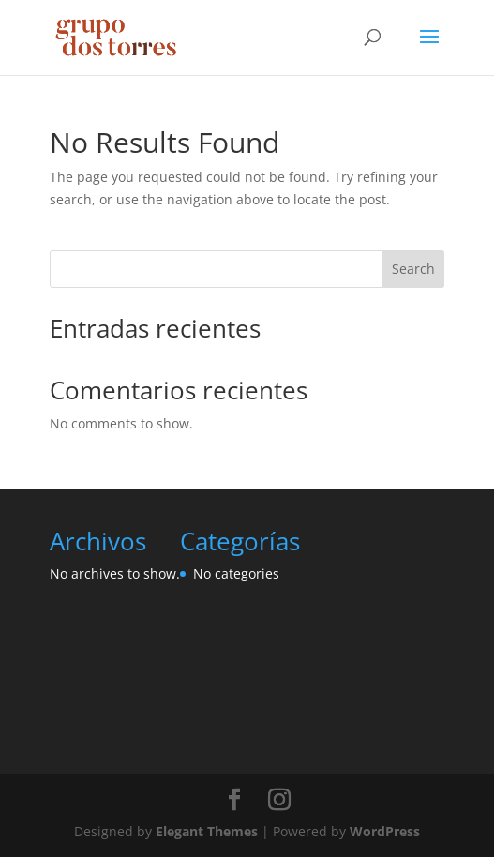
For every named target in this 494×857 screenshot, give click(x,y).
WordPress (385, 831)
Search (413, 269)
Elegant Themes (207, 831)
